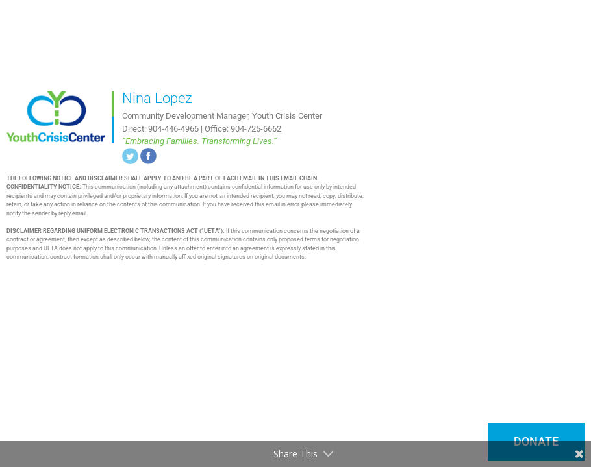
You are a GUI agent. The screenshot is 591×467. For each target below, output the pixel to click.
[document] (295, 233)
